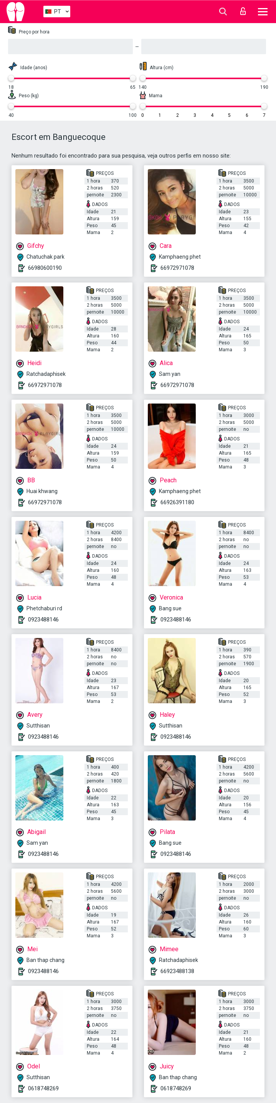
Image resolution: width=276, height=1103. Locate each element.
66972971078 (177, 267)
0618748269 (43, 1088)
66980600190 (45, 267)
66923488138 (177, 971)
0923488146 (43, 619)
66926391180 (177, 502)
